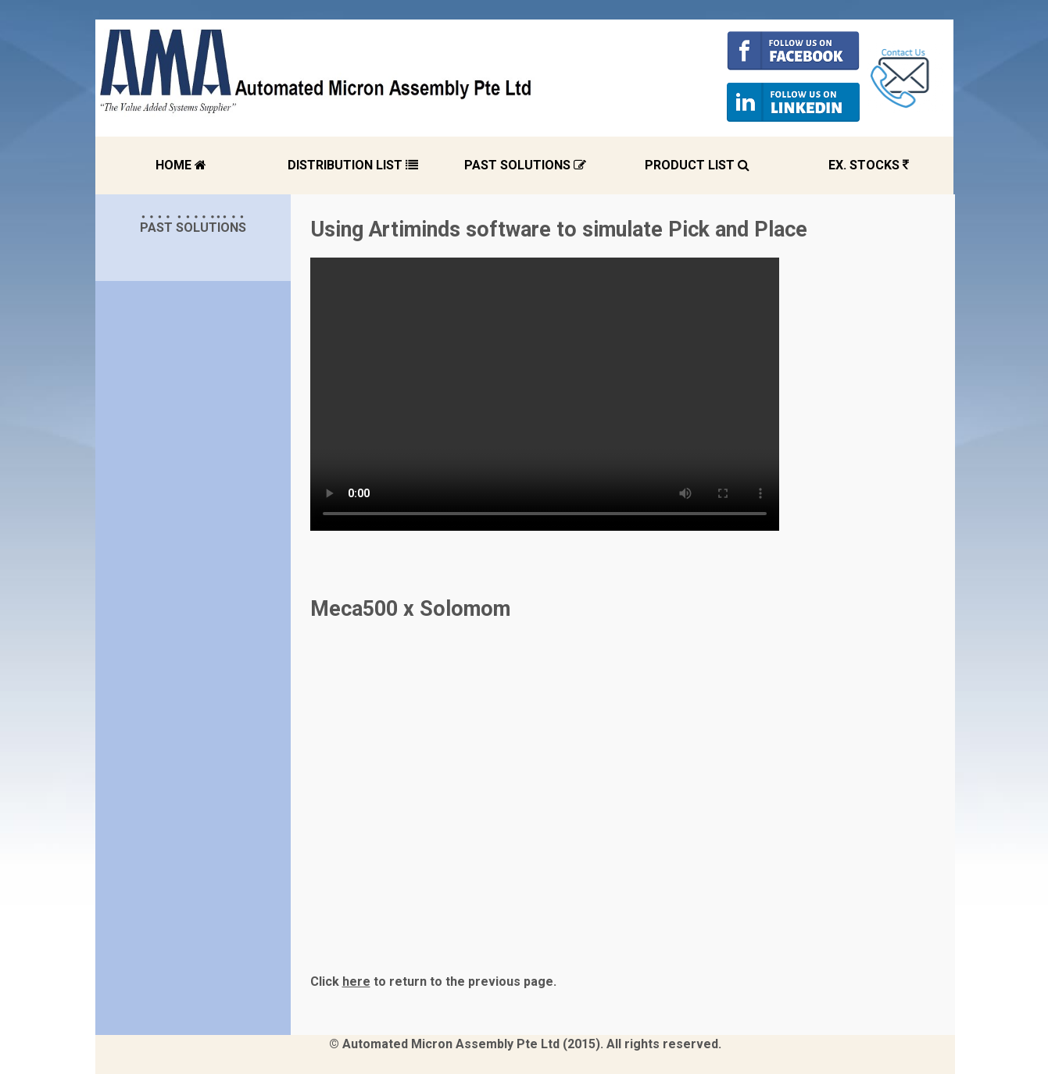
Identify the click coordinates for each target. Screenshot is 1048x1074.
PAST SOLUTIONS (525, 165)
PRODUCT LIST (697, 165)
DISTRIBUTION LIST (353, 165)
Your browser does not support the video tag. (544, 394)
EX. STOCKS (868, 165)
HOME (181, 165)
